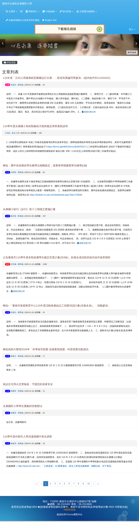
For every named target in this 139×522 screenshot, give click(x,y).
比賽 (7, 85)
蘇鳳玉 (13, 356)
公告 (7, 172)
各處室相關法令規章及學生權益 (23, 20)
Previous (2, 43)
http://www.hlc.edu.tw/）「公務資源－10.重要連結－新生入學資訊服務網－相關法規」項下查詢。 (65, 466)
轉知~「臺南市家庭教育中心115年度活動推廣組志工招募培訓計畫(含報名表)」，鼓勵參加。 (57, 305)
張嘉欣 (13, 85)
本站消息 (10, 62)
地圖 (93, 501)
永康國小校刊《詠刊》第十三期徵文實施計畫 (29, 209)
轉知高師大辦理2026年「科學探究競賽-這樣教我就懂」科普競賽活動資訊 (46, 349)
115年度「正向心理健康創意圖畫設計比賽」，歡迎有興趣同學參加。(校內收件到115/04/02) (56, 77)
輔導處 (20, 85)
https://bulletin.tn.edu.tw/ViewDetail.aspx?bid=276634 (56, 195)
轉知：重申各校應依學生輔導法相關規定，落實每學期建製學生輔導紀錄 (45, 165)
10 (88, 483)
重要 (7, 264)
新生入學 (15, 133)
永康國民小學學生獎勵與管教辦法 (22, 406)
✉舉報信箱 (121, 507)
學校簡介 (32, 11)
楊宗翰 (13, 216)
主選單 (11, 11)
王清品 (7, 133)
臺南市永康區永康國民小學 (17, 3)
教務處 (20, 216)
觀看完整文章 (89, 112)
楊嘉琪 (13, 443)
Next (136, 43)
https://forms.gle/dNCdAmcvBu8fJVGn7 (66, 146)
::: (34, 1)
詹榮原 (13, 391)
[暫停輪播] (132, 52)
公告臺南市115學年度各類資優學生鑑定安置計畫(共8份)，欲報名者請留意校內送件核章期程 (56, 257)
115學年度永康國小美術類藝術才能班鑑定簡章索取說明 (35, 126)
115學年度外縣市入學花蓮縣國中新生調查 (27, 436)
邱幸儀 (13, 264)
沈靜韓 (13, 172)
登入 (132, 29)
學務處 (20, 391)
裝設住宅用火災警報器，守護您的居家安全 (28, 384)
